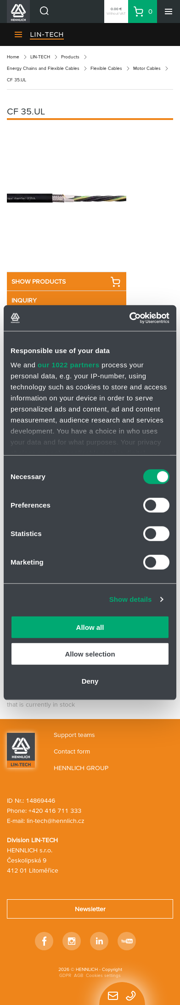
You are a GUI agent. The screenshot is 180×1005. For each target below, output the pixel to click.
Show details (130, 599)
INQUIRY (24, 300)
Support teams (74, 734)
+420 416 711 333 (54, 810)
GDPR (65, 975)
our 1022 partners (68, 365)
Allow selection (90, 654)
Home (13, 56)
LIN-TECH (47, 34)
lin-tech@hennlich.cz (55, 820)
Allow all (90, 627)
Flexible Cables (106, 68)
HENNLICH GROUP (81, 767)
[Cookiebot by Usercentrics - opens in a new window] (129, 318)
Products (70, 56)
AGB (78, 975)
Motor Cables (147, 68)
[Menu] (168, 11)
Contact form (72, 751)
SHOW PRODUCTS (66, 281)
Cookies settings (103, 975)
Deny (90, 681)
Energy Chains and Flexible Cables (43, 68)
